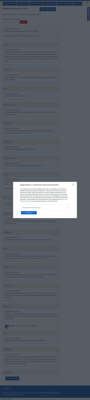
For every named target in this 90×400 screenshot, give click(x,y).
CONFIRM (29, 212)
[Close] (73, 185)
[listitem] (45, 207)
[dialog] (45, 200)
